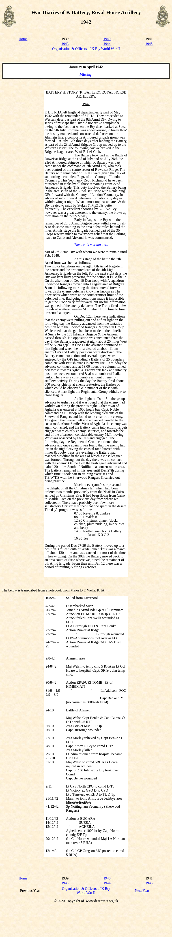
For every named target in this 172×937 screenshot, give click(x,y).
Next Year (142, 890)
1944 (107, 44)
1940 (107, 39)
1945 (149, 44)
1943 (65, 44)
